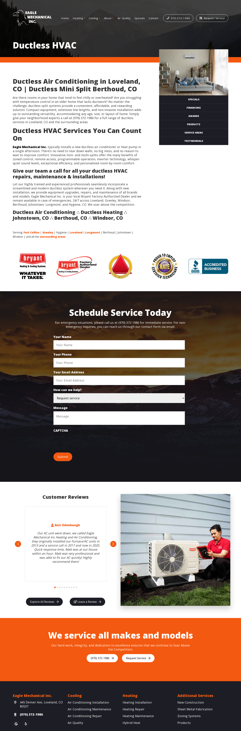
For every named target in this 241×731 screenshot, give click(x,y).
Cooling (93, 18)
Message (62, 408)
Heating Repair (133, 709)
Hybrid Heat (131, 723)
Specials (139, 18)
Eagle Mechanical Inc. (30, 147)
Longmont (92, 232)
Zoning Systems (189, 716)
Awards (193, 116)
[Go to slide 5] (64, 587)
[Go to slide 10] (76, 587)
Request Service (212, 18)
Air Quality (124, 18)
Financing (194, 107)
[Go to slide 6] (67, 587)
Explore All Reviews (44, 602)
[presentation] (79, 440)
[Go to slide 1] (55, 587)
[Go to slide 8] (71, 587)
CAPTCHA (60, 431)
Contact (154, 18)
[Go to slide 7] (69, 587)
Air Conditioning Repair (85, 716)
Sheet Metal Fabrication (195, 709)
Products (193, 124)
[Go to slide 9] (74, 587)
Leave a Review (87, 602)
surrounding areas (52, 237)
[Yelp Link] (25, 723)
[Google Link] (16, 723)
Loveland (76, 232)
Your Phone (64, 354)
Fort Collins (32, 232)
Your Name (63, 337)
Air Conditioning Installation (88, 702)
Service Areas (194, 132)
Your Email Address (70, 372)
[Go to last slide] (18, 544)
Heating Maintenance (138, 716)
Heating (78, 18)
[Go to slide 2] (57, 587)
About (108, 18)
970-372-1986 (178, 18)
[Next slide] (113, 544)
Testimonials (193, 140)
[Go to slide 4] (62, 587)
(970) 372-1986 (102, 658)
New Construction (190, 702)
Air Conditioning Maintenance (89, 709)
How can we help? (69, 390)
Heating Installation (137, 702)
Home (65, 18)
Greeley (47, 232)
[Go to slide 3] (59, 587)
